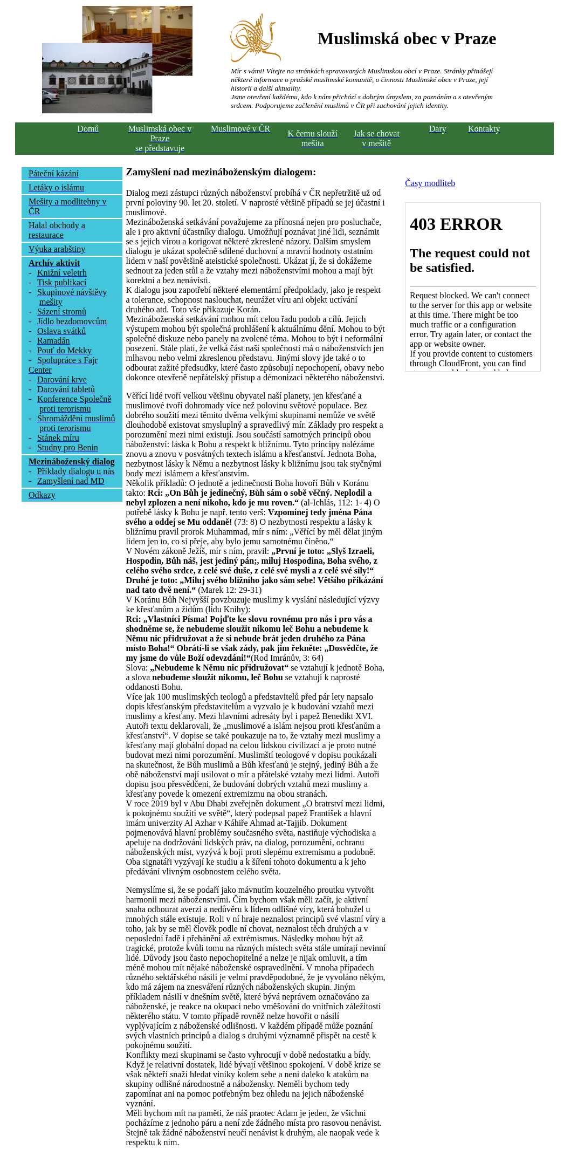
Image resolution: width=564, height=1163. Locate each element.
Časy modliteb (430, 183)
